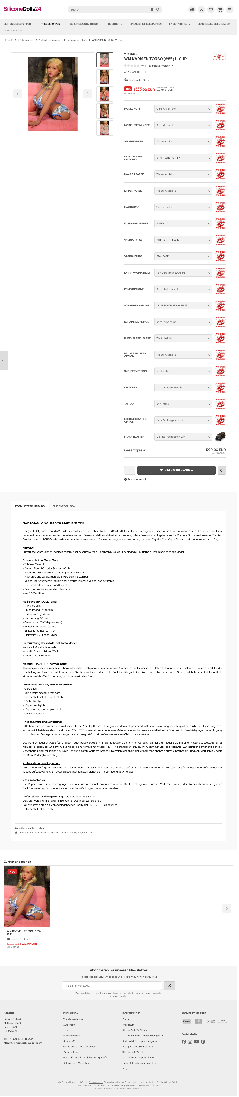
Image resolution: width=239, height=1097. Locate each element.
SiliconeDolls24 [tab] (64, 506)
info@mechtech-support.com (25, 1042)
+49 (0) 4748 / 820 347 (21, 1038)
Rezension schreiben (159, 65)
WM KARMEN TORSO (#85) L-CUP (25, 933)
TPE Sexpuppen (52, 24)
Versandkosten (96, 1082)
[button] (104, 76)
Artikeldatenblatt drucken (31, 828)
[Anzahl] (129, 470)
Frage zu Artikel (135, 479)
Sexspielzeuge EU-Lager (214, 23)
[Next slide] (104, 129)
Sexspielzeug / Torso (85, 24)
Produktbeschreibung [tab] (30, 506)
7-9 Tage (146, 80)
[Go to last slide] (104, 58)
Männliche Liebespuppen (146, 23)
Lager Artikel (179, 24)
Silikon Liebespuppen (19, 24)
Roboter (115, 24)
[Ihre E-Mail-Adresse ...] (112, 985)
